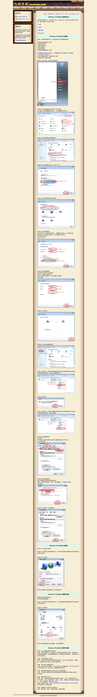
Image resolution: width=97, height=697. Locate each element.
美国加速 (16, 8)
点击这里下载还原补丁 (45, 54)
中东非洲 (58, 8)
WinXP (66, 14)
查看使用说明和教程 (21, 40)
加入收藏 (79, 8)
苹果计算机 (58, 14)
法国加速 (23, 8)
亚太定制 (51, 8)
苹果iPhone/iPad (51, 14)
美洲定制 (37, 8)
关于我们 (72, 8)
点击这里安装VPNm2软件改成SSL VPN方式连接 (64, 683)
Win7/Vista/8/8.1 (72, 14)
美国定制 (30, 8)
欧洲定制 (44, 8)
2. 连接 (39, 27)
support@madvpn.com (22, 16)
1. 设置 (39, 24)
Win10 (77, 14)
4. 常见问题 (40, 33)
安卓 (62, 14)
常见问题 (65, 8)
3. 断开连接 (40, 30)
